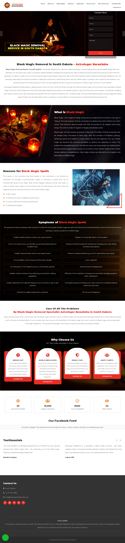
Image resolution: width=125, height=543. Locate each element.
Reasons (71, 3)
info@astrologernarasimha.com (17, 497)
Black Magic (61, 3)
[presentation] (116, 439)
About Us (51, 3)
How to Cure (91, 3)
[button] (5, 537)
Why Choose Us (103, 3)
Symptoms (80, 3)
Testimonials (116, 3)
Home (43, 3)
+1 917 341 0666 (11, 493)
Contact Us (117, 7)
